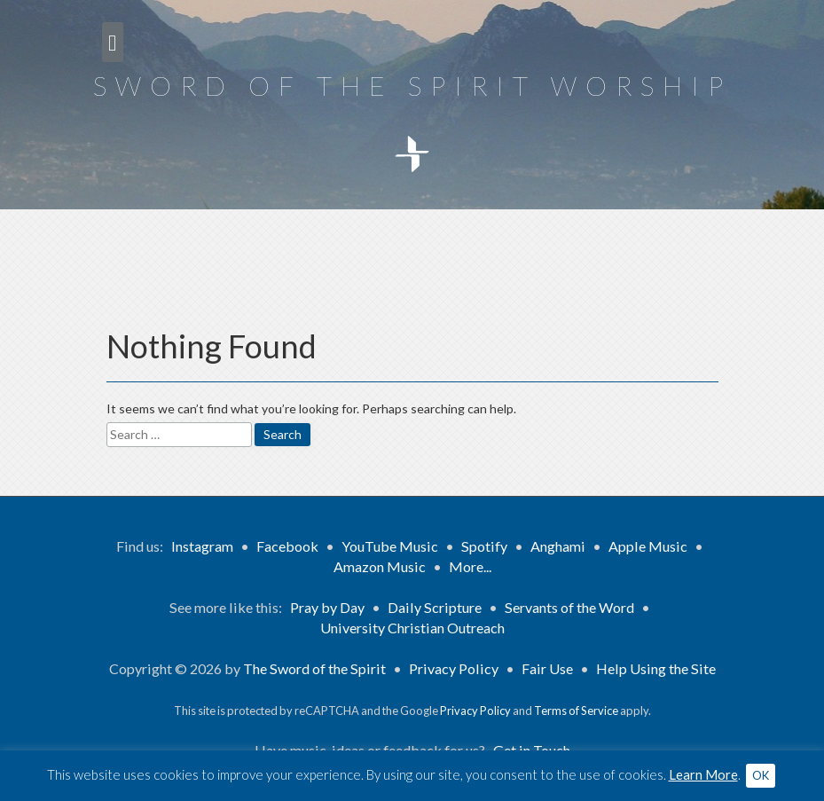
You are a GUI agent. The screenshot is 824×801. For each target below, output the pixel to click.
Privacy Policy (453, 668)
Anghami (557, 546)
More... (470, 566)
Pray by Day (327, 607)
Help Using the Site (656, 668)
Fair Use (547, 668)
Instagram (202, 546)
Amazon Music (380, 566)
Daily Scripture (435, 607)
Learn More (703, 774)
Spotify (484, 546)
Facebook (287, 546)
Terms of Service (576, 710)
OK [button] (760, 775)
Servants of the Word (569, 607)
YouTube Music (389, 546)
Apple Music (647, 546)
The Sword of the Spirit (314, 668)
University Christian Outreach (412, 627)
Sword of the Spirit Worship (412, 85)
